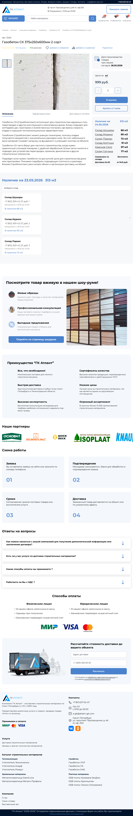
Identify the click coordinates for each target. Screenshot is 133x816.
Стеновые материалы (27, 30)
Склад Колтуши (104, 143)
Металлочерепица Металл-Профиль (22, 781)
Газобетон (42, 30)
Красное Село (103, 147)
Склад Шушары (104, 130)
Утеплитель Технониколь (15, 762)
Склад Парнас (103, 138)
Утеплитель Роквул (12, 769)
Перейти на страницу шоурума (36, 339)
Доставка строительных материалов (19, 743)
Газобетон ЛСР (77, 762)
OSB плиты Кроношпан (81, 781)
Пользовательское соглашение (67, 814)
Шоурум (66, 2)
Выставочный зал (10, 804)
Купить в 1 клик (111, 108)
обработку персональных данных (101, 677)
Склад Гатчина (104, 151)
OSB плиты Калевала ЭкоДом (84, 778)
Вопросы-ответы (55, 2)
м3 (106, 76)
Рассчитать (99, 671)
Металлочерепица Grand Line (18, 778)
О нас (4, 798)
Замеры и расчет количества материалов (22, 746)
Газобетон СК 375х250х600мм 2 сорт (76, 30)
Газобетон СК (54, 30)
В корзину (111, 100)
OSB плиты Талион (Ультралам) (85, 785)
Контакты (81, 2)
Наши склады (8, 801)
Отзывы (44, 2)
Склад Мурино (104, 134)
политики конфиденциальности (97, 679)
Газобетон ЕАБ (77, 769)
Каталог (14, 30)
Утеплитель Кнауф (12, 766)
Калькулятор (18, 2)
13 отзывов (21, 48)
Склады (73, 2)
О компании (7, 2)
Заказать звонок (118, 9)
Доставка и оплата (32, 2)
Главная (5, 30)
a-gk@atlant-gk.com (95, 2)
